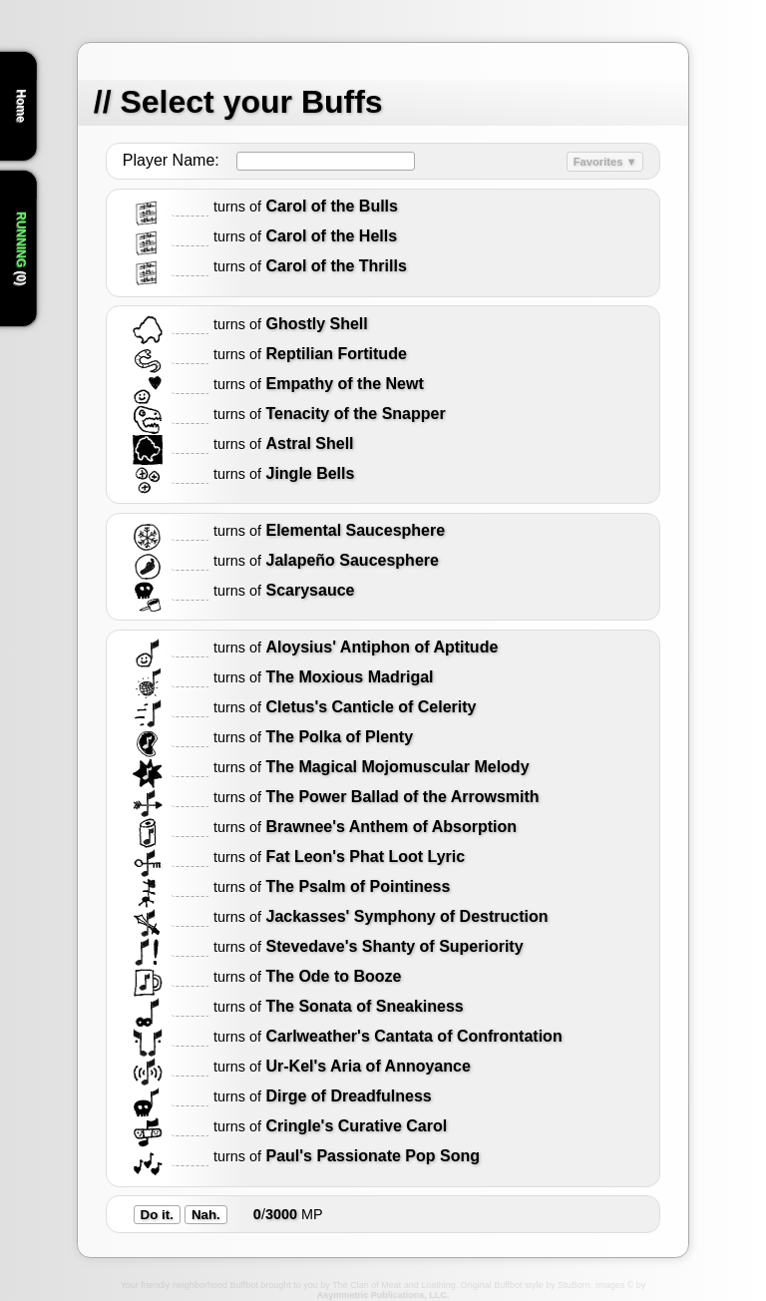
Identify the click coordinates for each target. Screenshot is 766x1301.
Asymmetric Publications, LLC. (383, 1295)
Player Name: (171, 160)
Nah (204, 1214)
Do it (156, 1214)
